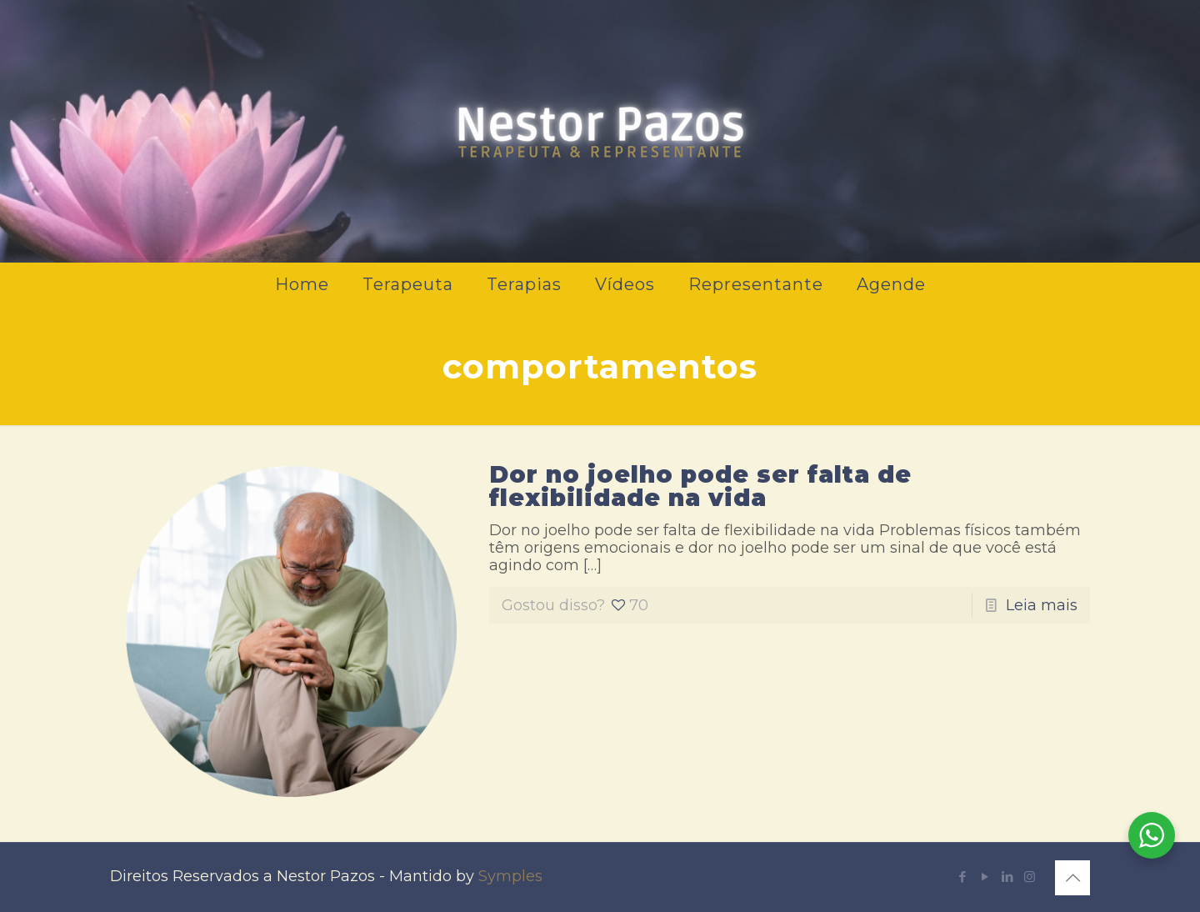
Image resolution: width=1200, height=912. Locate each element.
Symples (510, 876)
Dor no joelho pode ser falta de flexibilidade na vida (700, 486)
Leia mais (1042, 605)
